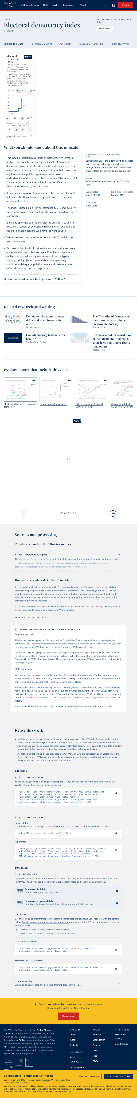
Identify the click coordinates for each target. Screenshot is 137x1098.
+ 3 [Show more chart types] (47, 72)
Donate (125, 5)
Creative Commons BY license (32, 757)
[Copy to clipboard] (113, 793)
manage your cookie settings (58, 1092)
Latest (73, 1061)
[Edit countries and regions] (115, 71)
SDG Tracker (76, 1067)
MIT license (9, 1051)
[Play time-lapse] (9, 122)
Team (95, 1055)
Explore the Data (13, 44)
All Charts (65, 44)
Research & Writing (41, 44)
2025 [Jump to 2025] (126, 122)
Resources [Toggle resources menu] (69, 5)
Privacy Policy (35, 1092)
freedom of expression (30, 226)
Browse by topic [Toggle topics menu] (29, 5)
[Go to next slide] (113, 513)
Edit (117, 72)
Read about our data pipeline (30, 618)
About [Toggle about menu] (84, 5)
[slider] (24, 122)
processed (107, 181)
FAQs (14, 1058)
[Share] (101, 129)
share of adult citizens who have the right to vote (38, 231)
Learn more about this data (46, 128)
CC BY (35, 131)
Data (45, 5)
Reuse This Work (120, 44)
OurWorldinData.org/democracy (19, 131)
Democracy (104, 28)
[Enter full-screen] (119, 129)
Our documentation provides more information (45, 925)
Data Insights (121, 1048)
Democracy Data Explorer (33, 186)
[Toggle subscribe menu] (113, 5)
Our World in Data (10, 5)
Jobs (95, 1060)
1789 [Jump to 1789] (16, 122)
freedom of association (57, 226)
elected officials (51, 222)
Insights (55, 5)
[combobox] (106, 5)
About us (97, 1039)
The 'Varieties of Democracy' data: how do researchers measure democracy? (96, 136)
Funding (96, 1050)
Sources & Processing (91, 44)
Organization (99, 1044)
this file (108, 706)
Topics (73, 1039)
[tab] (13, 71)
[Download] (85, 129)
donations (45, 1080)
